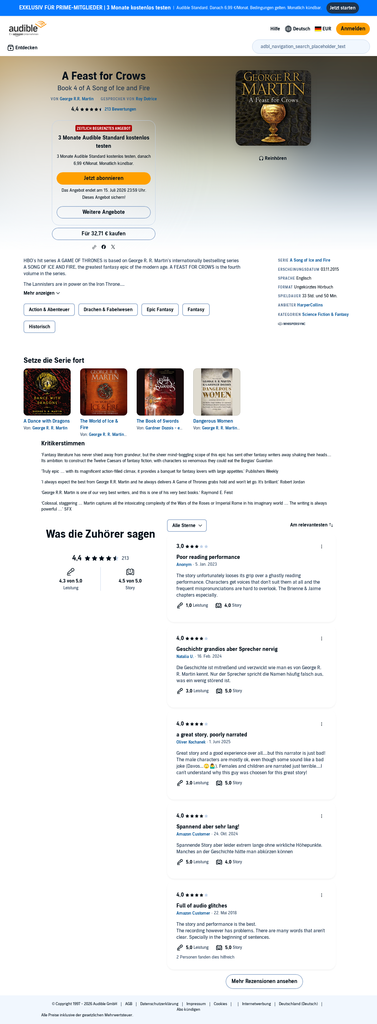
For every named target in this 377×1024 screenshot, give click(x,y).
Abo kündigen (188, 1009)
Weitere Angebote (103, 212)
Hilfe (275, 29)
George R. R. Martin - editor (227, 428)
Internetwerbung (257, 1004)
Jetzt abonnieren (103, 178)
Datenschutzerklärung (159, 1004)
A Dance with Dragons (47, 421)
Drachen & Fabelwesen (108, 310)
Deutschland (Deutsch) (299, 1004)
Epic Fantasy (160, 310)
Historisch (39, 327)
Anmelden (353, 29)
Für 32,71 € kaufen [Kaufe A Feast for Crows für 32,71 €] (103, 234)
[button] (94, 247)
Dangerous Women (213, 421)
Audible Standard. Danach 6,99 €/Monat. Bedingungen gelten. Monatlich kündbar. (170, 8)
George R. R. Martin (49, 428)
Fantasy (196, 310)
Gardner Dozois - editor (166, 428)
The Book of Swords (158, 421)
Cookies (221, 1004)
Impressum (196, 1004)
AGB (129, 1004)
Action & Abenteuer (49, 310)
